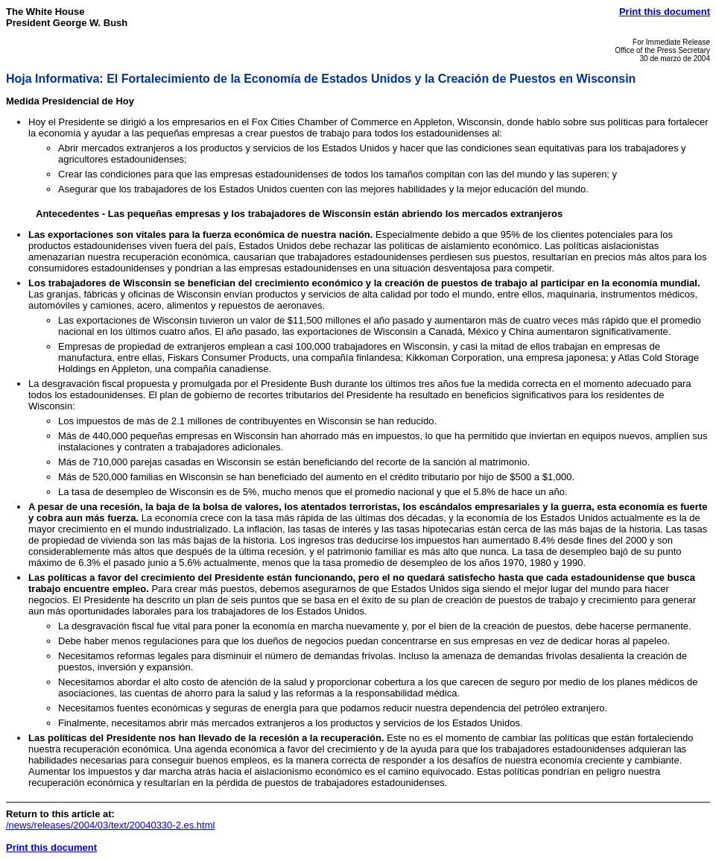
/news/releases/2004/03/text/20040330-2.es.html (110, 825)
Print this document (664, 11)
